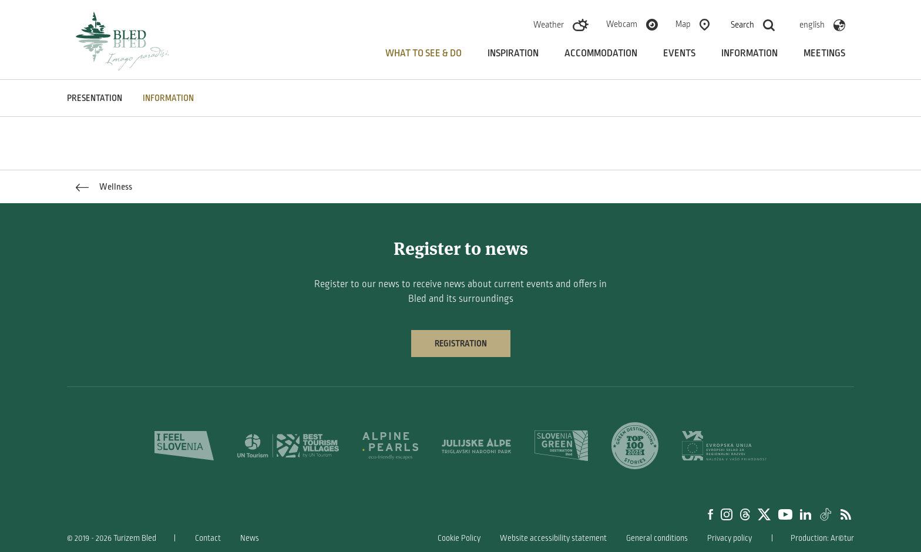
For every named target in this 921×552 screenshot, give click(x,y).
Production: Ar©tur (822, 538)
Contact (208, 538)
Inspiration (513, 53)
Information (749, 53)
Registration (461, 343)
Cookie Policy (459, 538)
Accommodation (600, 53)
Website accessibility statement (553, 538)
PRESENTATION (94, 98)
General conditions (657, 538)
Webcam (621, 24)
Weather (548, 24)
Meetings (824, 53)
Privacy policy (729, 538)
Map (683, 24)
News (249, 538)
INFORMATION (168, 98)
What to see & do (423, 53)
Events (679, 53)
